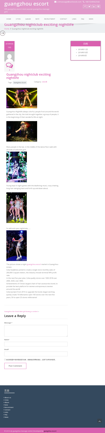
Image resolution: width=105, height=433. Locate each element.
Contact (63, 19)
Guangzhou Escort (20, 83)
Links (74, 19)
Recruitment (49, 19)
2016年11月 (83, 49)
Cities (18, 19)
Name (6, 340)
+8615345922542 (92, 2)
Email (6, 349)
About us (8, 397)
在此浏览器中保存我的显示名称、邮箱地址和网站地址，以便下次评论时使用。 (31, 360)
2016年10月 (83, 52)
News (91, 19)
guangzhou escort (26, 3)
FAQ (82, 19)
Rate (37, 19)
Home (8, 19)
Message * (8, 323)
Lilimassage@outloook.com (69, 2)
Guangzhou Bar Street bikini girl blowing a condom (21, 311)
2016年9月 (82, 56)
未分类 (44, 82)
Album (28, 19)
